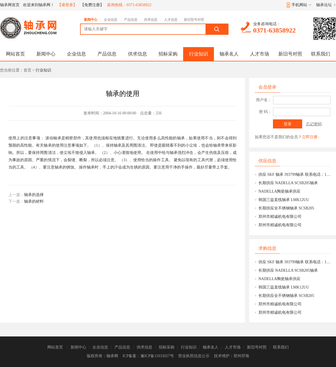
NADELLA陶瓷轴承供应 (279, 191)
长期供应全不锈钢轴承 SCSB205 (286, 208)
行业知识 (198, 54)
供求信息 (150, 20)
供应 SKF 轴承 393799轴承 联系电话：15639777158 (294, 174)
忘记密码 (314, 124)
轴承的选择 (34, 195)
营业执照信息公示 (193, 356)
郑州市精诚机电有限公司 (280, 216)
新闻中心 (90, 20)
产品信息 (130, 20)
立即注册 (310, 137)
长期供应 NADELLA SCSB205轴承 (288, 183)
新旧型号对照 (194, 20)
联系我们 (320, 54)
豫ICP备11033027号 (157, 356)
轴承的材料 (34, 201)
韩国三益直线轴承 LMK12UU (283, 200)
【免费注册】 (92, 5)
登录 (287, 124)
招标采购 (168, 54)
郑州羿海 (241, 356)
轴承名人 (229, 54)
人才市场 (259, 54)
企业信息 (110, 20)
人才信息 (171, 20)
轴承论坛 (324, 5)
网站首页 (15, 54)
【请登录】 (67, 5)
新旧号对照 (290, 54)
